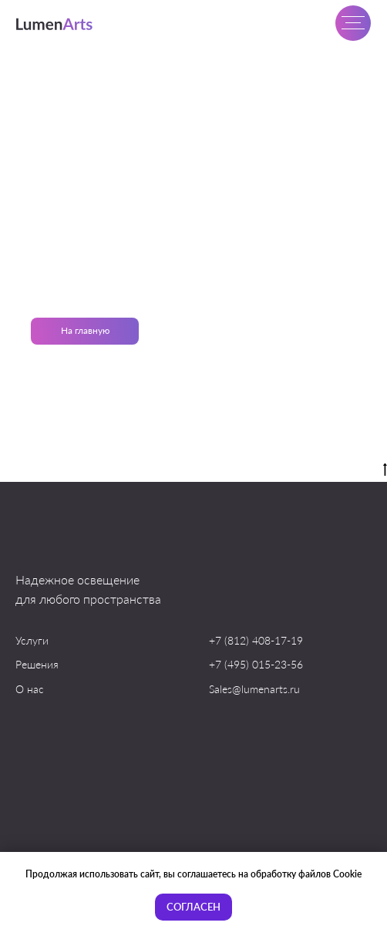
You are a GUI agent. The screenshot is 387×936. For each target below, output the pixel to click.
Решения (37, 664)
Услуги (32, 640)
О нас (29, 688)
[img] (55, 23)
